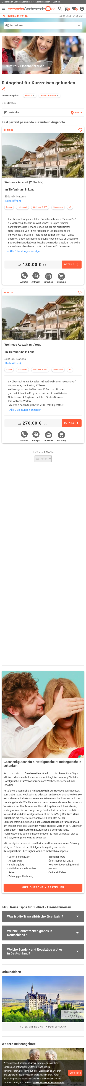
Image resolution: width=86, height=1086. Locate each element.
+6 (70, 207)
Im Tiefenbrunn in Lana (19, 189)
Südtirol (9, 196)
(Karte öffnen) (12, 200)
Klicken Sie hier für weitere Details (48, 1082)
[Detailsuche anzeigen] (43, 25)
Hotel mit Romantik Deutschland (43, 1027)
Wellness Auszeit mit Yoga (22, 344)
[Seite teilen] (3, 89)
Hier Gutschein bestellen (43, 887)
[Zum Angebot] (72, 265)
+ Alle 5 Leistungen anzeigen (24, 251)
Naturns (21, 196)
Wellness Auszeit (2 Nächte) (23, 182)
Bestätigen (75, 1073)
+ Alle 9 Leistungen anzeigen (24, 409)
